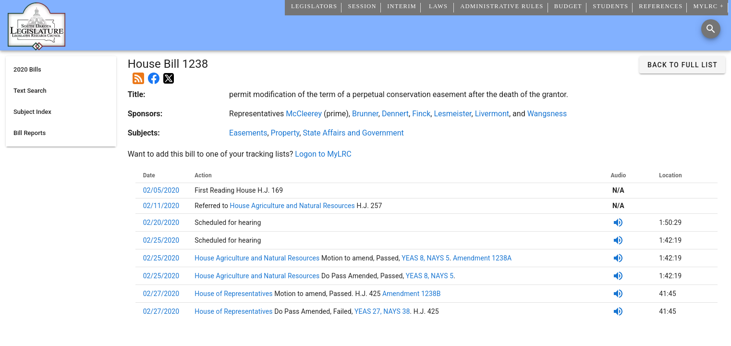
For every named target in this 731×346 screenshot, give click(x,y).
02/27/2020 (161, 293)
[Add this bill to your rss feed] (138, 74)
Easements (248, 132)
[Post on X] (168, 74)
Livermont (492, 113)
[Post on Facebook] (153, 74)
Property (285, 132)
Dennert (395, 113)
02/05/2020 (161, 190)
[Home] (36, 46)
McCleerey (304, 113)
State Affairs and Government (353, 132)
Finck (421, 113)
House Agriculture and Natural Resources (291, 206)
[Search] (710, 28)
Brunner (365, 113)
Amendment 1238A (481, 258)
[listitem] (61, 69)
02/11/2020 (161, 206)
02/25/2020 (161, 240)
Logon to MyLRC (323, 154)
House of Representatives (234, 293)
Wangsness (547, 113)
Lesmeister (452, 113)
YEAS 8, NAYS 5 (425, 258)
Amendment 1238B (411, 293)
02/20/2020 (161, 222)
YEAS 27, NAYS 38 (382, 311)
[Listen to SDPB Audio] (618, 222)
